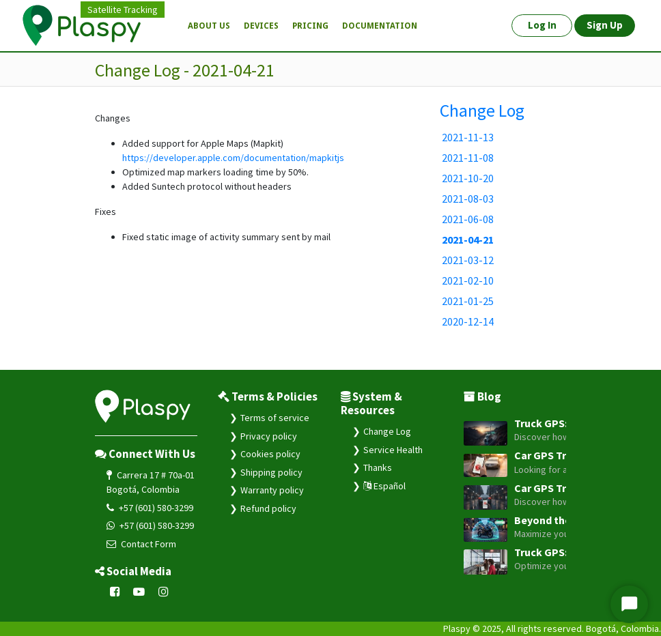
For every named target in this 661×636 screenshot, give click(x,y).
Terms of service (274, 417)
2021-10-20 (468, 178)
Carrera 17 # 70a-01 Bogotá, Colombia (151, 482)
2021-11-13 (468, 137)
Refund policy (268, 508)
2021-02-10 (468, 280)
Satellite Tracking (122, 9)
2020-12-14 (468, 321)
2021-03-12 (468, 260)
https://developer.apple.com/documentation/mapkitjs (233, 157)
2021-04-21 (468, 239)
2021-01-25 (468, 301)
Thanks (377, 467)
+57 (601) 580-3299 (150, 508)
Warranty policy (272, 490)
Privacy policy (268, 436)
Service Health (393, 450)
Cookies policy (270, 454)
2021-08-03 (468, 198)
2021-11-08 (468, 157)
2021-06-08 (468, 219)
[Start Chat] (629, 604)
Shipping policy (271, 472)
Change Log (482, 110)
